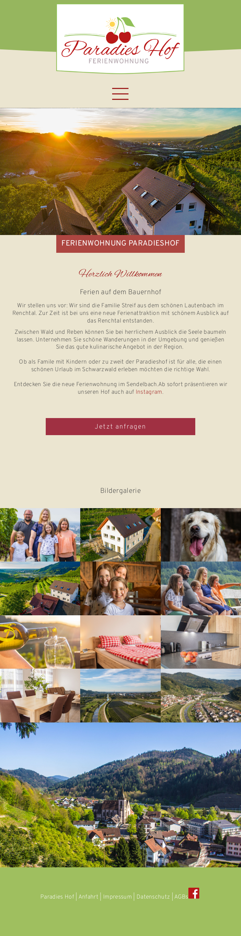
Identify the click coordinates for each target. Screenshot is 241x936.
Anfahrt (88, 897)
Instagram (149, 392)
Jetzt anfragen (120, 427)
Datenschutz (153, 897)
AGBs (181, 897)
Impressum (117, 897)
